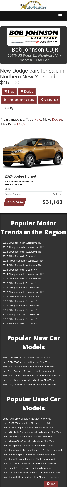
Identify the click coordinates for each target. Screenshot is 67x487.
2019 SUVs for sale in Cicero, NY (20, 323)
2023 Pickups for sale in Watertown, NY (23, 292)
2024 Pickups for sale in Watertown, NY (23, 274)
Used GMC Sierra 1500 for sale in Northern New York (30, 463)
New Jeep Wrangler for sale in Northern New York (28, 380)
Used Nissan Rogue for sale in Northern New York (28, 427)
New (9, 91)
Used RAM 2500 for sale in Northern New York (27, 423)
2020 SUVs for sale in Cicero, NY (20, 319)
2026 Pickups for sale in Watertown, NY (23, 247)
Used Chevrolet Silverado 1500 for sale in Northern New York (32, 473)
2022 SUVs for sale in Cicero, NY (20, 301)
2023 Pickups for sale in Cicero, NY (21, 287)
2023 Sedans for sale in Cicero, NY (21, 296)
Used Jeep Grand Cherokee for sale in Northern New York (33, 450)
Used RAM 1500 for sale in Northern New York (27, 418)
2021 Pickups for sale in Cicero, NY (21, 314)
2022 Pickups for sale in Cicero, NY (21, 305)
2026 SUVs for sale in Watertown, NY (22, 242)
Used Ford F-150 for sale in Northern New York (27, 468)
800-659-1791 (40, 60)
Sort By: (10, 108)
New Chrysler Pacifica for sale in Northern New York (29, 384)
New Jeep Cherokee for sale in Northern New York (28, 366)
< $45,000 (49, 100)
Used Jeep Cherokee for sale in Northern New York (29, 459)
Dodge (26, 91)
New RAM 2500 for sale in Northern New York (26, 362)
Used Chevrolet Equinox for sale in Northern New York (31, 477)
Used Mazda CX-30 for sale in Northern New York (28, 441)
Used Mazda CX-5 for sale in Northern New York (28, 436)
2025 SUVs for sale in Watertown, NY (22, 251)
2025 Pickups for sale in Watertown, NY (23, 260)
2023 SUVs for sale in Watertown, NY (22, 278)
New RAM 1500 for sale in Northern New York (26, 357)
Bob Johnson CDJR (19, 100)
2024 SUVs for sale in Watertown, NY (22, 265)
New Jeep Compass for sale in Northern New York (28, 371)
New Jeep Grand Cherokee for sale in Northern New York (32, 375)
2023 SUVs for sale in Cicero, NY (20, 283)
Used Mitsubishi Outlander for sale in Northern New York (32, 432)
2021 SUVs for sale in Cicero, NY (20, 310)
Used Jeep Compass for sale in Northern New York (29, 454)
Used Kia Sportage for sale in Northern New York (28, 445)
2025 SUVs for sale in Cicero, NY (20, 256)
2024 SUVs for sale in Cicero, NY (20, 269)
